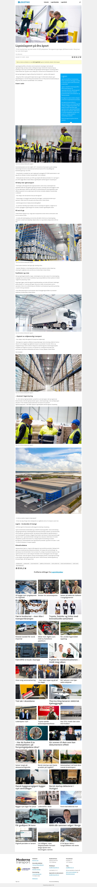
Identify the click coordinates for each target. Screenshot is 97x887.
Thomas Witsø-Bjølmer (38, 865)
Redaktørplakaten (70, 874)
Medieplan (35, 878)
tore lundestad (55, 563)
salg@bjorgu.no (70, 867)
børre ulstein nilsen (45, 563)
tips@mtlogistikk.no (54, 867)
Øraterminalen (19, 565)
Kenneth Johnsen (36, 869)
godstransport (34, 563)
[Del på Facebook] (72, 57)
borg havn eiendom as (66, 563)
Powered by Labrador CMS (48, 885)
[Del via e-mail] (76, 57)
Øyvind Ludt (35, 860)
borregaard (19, 563)
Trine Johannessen (36, 874)
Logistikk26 (64, 2)
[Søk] (80, 2)
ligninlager (26, 563)
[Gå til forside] (24, 2)
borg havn (75, 563)
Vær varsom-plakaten (71, 872)
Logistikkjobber (55, 2)
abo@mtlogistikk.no (54, 875)
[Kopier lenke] (78, 57)
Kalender (46, 2)
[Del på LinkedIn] (74, 57)
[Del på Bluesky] (80, 57)
